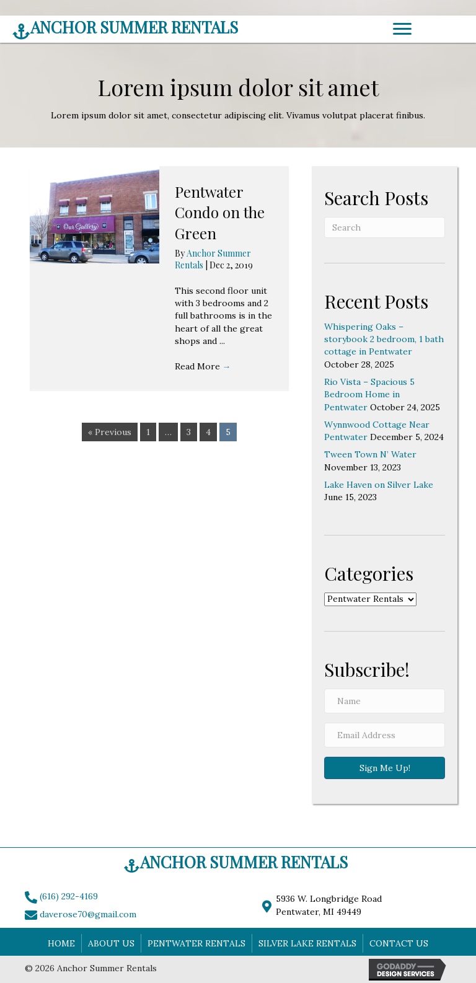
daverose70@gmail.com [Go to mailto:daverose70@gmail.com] (88, 914)
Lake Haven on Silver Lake (378, 484)
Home (61, 943)
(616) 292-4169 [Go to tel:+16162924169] (69, 896)
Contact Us (398, 943)
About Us (111, 943)
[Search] (384, 227)
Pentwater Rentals (196, 943)
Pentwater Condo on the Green (220, 212)
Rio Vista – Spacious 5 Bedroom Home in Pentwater (369, 394)
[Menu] (402, 29)
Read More (203, 366)
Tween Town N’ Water (370, 454)
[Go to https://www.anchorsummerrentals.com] (164, 30)
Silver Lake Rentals (307, 943)
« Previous (109, 432)
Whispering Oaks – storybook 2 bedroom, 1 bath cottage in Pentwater (384, 339)
